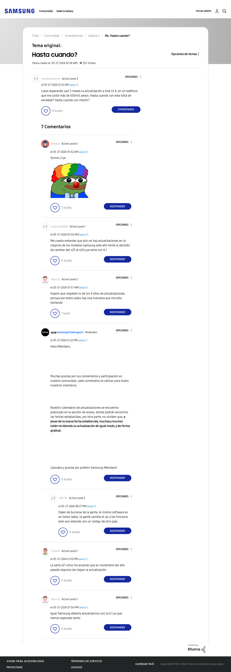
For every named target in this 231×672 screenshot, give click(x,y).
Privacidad (15, 667)
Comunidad (46, 11)
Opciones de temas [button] (184, 54)
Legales (76, 667)
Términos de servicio (86, 661)
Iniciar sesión (203, 11)
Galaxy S (73, 85)
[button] (134, 77)
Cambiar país (144, 664)
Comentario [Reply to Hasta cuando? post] (126, 109)
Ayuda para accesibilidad (25, 661)
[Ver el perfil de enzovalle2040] (59, 226)
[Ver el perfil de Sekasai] (55, 143)
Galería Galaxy (65, 11)
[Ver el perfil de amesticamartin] (51, 78)
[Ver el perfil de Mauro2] (55, 279)
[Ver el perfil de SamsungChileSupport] (70, 332)
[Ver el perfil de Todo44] (55, 551)
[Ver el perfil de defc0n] (63, 498)
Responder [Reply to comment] (117, 206)
